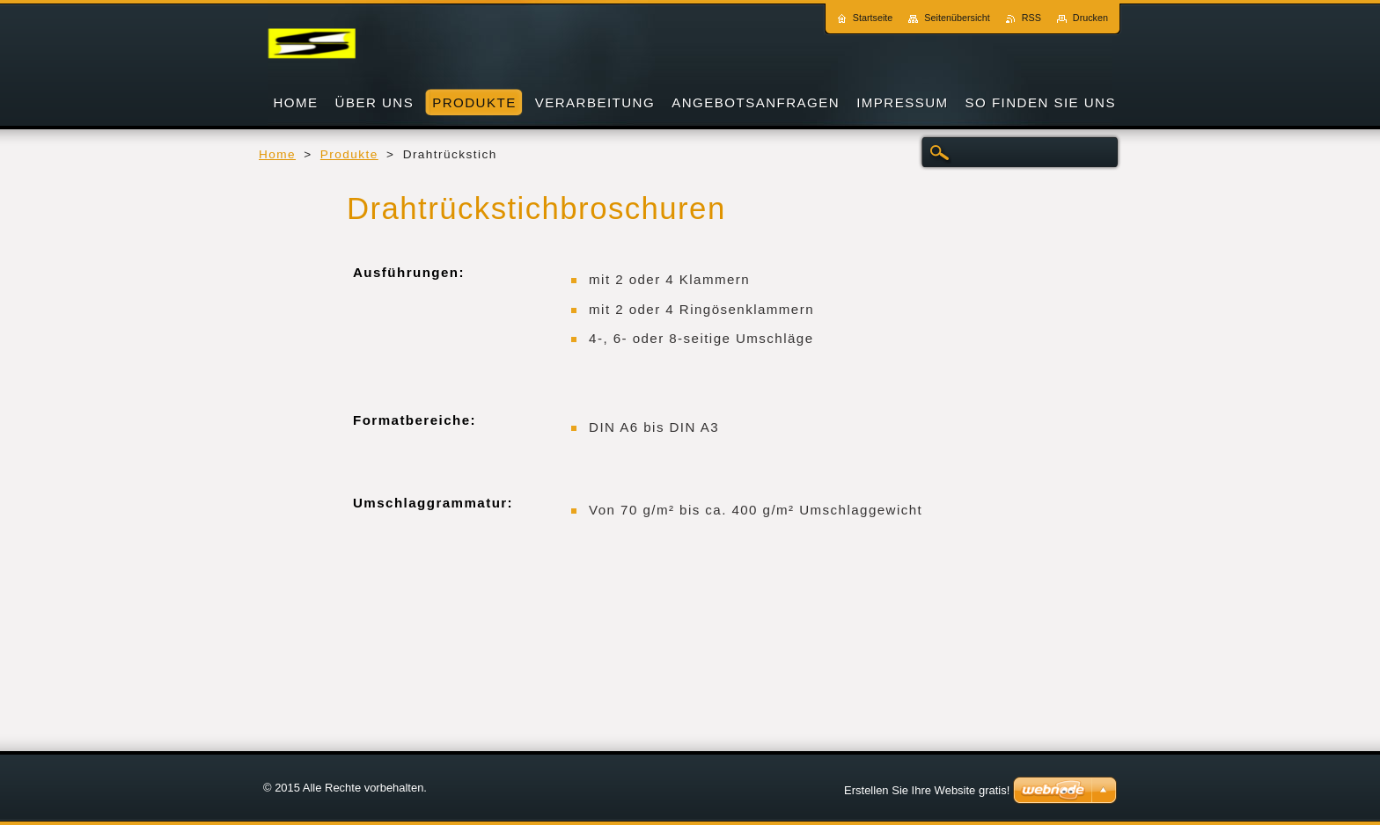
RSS (1031, 17)
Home (277, 154)
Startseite (873, 17)
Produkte (349, 154)
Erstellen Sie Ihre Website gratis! (926, 790)
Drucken (1090, 17)
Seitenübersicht (956, 17)
